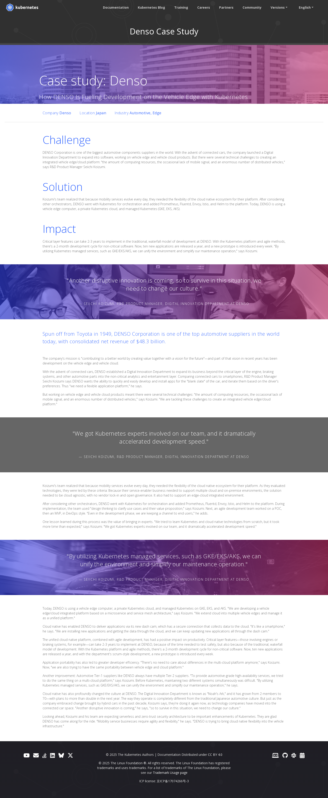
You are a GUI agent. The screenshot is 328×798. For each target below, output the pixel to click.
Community (251, 7)
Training (180, 7)
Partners (225, 7)
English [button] (304, 7)
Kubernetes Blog (150, 7)
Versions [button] (277, 7)
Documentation (115, 7)
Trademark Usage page (170, 772)
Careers (202, 7)
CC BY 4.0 (215, 754)
